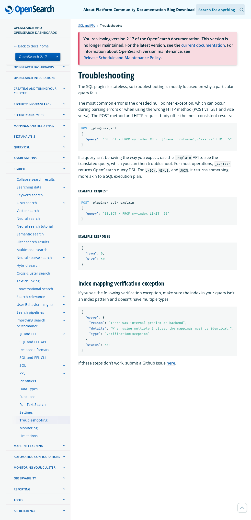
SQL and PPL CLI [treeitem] (33, 357)
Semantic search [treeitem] (30, 234)
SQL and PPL (86, 25)
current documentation (203, 45)
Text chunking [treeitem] (28, 281)
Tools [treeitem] (18, 500)
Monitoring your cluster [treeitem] (35, 467)
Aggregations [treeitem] (25, 158)
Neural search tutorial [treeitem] (35, 226)
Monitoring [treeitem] (29, 428)
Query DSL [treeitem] (22, 147)
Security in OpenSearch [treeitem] (33, 104)
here (171, 363)
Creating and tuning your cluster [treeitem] (35, 91)
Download (185, 9)
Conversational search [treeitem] (35, 289)
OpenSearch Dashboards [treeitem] (34, 67)
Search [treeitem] (19, 169)
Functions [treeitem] (27, 396)
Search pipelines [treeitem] (30, 312)
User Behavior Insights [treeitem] (35, 304)
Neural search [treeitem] (28, 218)
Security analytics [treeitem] (29, 115)
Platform (104, 9)
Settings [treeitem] (26, 412)
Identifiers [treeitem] (28, 381)
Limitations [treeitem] (29, 435)
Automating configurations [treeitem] (37, 457)
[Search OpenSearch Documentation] (220, 9)
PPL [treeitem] (22, 373)
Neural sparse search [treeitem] (34, 257)
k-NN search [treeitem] (27, 202)
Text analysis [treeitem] (24, 136)
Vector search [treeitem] (28, 210)
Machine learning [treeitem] (28, 446)
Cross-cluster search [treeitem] (33, 273)
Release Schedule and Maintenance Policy (122, 57)
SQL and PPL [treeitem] (27, 334)
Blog (171, 9)
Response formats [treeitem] (34, 349)
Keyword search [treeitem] (30, 195)
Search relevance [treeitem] (31, 296)
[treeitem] (64, 67)
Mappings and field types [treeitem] (34, 126)
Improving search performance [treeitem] (31, 323)
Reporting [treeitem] (22, 489)
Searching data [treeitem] (29, 187)
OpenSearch (31, 10)
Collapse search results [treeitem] (36, 179)
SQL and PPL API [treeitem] (33, 342)
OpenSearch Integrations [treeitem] (34, 78)
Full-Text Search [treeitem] (33, 404)
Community (125, 9)
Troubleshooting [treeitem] (33, 420)
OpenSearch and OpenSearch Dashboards (35, 30)
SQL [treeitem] (23, 365)
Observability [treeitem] (25, 478)
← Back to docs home (31, 46)
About (89, 9)
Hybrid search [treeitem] (28, 265)
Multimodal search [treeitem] (32, 249)
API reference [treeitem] (24, 511)
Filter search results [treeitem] (33, 242)
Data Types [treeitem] (29, 389)
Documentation (151, 9)
